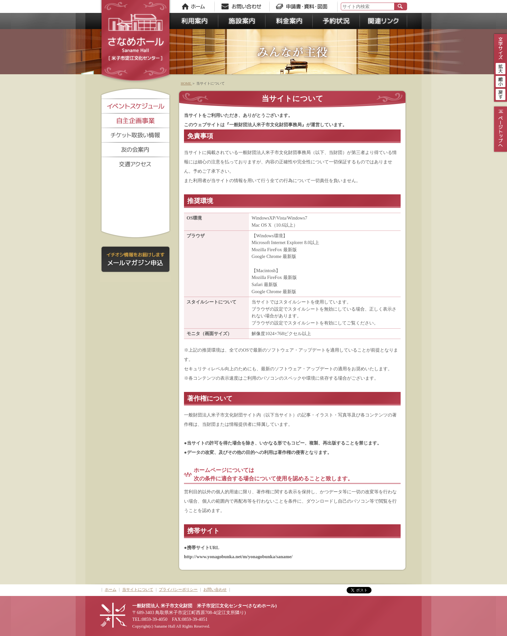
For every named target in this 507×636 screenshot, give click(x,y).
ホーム (110, 589)
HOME (186, 83)
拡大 (500, 67)
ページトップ (499, 129)
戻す (500, 93)
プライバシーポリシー (178, 589)
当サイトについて (137, 589)
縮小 (500, 80)
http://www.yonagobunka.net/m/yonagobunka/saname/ (238, 556)
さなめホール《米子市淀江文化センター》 (135, 42)
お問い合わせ (215, 589)
